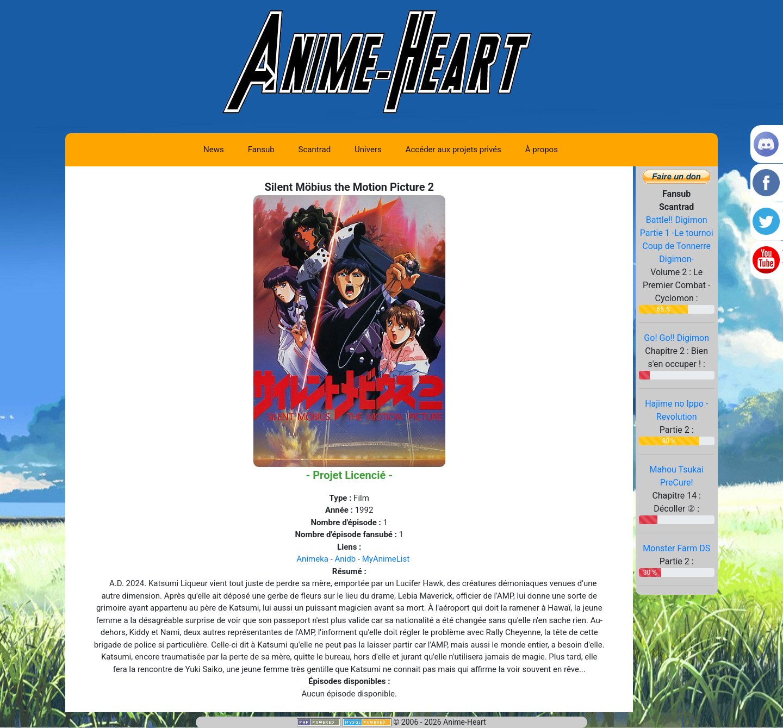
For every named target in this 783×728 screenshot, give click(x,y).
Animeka (312, 559)
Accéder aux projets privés (453, 149)
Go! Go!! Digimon (676, 338)
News (213, 149)
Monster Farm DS (676, 548)
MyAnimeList (385, 559)
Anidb (345, 559)
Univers (368, 149)
